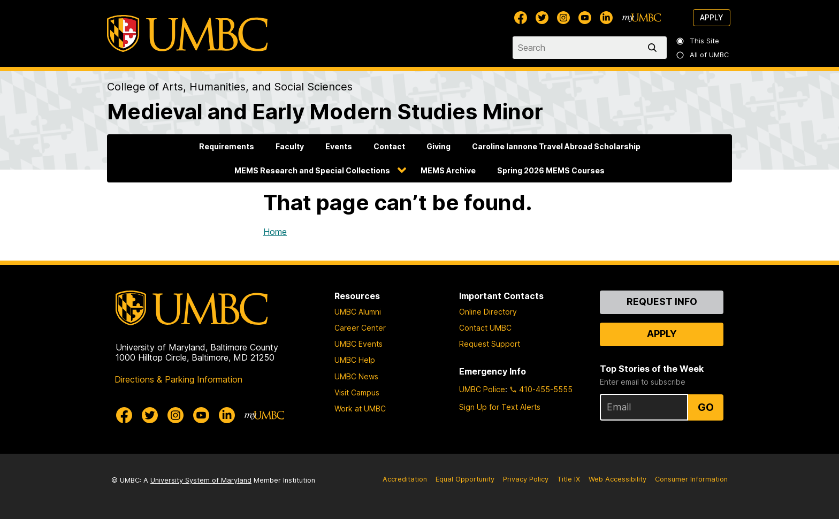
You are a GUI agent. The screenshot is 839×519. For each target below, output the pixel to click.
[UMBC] (187, 33)
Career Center (360, 327)
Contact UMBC (485, 327)
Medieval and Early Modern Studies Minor (325, 111)
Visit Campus (356, 392)
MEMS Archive (448, 170)
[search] (654, 47)
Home (275, 231)
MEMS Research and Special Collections (312, 170)
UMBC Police (482, 389)
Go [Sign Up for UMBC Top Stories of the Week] (706, 407)
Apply (711, 17)
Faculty (290, 146)
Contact (389, 146)
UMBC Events (358, 343)
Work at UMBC (360, 408)
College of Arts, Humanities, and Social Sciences (230, 86)
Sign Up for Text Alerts (499, 406)
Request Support (489, 343)
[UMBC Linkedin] (606, 17)
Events (338, 146)
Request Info (662, 301)
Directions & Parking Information (178, 379)
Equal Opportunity (465, 479)
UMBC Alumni (357, 311)
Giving (438, 146)
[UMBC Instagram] (563, 17)
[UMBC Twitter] (542, 17)
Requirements (226, 146)
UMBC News (356, 376)
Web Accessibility (617, 479)
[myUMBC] (641, 17)
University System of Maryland (200, 480)
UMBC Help (354, 359)
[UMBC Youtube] (585, 17)
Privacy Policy (525, 479)
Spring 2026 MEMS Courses (551, 170)
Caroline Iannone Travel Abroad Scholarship (556, 146)
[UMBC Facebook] (520, 17)
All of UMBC (703, 55)
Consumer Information (691, 479)
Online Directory (488, 311)
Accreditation (405, 479)
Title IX (568, 479)
